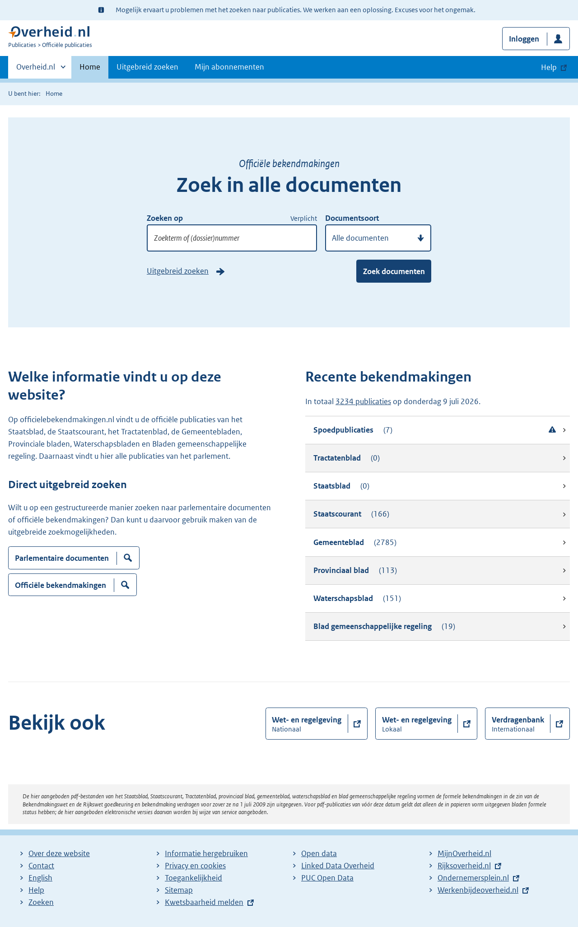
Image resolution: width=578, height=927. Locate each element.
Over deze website (59, 853)
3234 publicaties (363, 401)
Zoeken (41, 902)
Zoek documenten (394, 271)
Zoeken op (165, 218)
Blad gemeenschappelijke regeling (384, 626)
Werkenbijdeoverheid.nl (478, 890)
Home (89, 67)
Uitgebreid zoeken (147, 67)
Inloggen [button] (524, 39)
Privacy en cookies (195, 866)
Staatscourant (351, 514)
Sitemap (179, 890)
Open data (319, 853)
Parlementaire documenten (62, 561)
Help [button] (549, 67)
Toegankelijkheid (193, 878)
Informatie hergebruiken (206, 853)
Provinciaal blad (355, 570)
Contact (41, 866)
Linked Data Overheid (337, 866)
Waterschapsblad (357, 598)
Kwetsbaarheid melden (204, 902)
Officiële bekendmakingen (60, 588)
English (40, 878)
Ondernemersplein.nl (473, 878)
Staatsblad (341, 486)
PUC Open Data (327, 878)
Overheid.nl (35, 69)
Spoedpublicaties (435, 430)
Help (36, 890)
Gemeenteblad (354, 542)
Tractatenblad (346, 458)
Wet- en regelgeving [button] (306, 724)
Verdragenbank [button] (518, 724)
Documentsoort (352, 218)
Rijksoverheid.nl (464, 866)
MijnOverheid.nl (464, 853)
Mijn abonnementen (229, 67)
